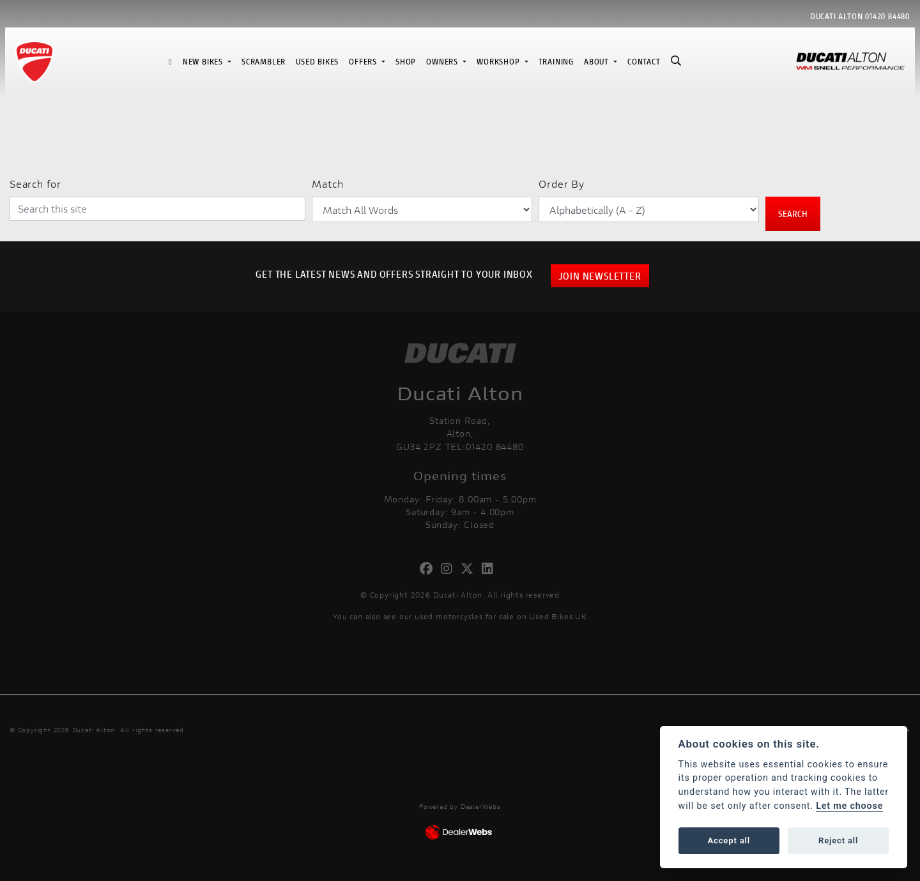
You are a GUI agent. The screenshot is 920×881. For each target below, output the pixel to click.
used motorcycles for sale (464, 616)
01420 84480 (887, 16)
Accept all (729, 840)
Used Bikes (317, 61)
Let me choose (849, 806)
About (597, 61)
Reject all (838, 840)
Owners (443, 61)
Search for (35, 183)
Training (556, 61)
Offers (364, 61)
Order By (561, 183)
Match (327, 183)
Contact (644, 61)
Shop (405, 61)
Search (793, 213)
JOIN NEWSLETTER (599, 275)
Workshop (499, 61)
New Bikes (204, 61)
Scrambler (263, 61)
